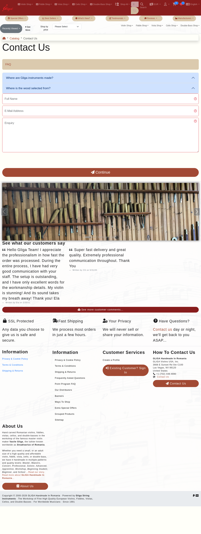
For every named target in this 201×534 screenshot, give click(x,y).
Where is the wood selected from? (28, 88)
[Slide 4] (107, 237)
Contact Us (163, 377)
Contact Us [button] (176, 383)
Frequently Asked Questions (70, 378)
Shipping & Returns (12, 371)
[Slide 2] (94, 237)
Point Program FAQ (65, 384)
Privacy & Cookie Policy (15, 359)
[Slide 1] (87, 237)
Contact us (162, 329)
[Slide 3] (100, 237)
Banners (59, 396)
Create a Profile (111, 360)
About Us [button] (25, 486)
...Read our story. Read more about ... (23, 475)
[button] (155, 5)
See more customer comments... (100, 309)
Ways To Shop (62, 402)
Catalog (14, 38)
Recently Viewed (10, 28)
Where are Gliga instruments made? (29, 78)
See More (28, 28)
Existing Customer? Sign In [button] (126, 370)
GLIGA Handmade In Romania (44, 495)
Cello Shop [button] (79, 4)
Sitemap (59, 420)
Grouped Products (64, 414)
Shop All (121, 4)
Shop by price (44, 28)
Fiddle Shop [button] (43, 4)
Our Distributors (63, 390)
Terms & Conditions (12, 365)
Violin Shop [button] (24, 4)
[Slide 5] (113, 237)
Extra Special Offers (66, 408)
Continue (100, 172)
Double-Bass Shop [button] (100, 4)
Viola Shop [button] (61, 4)
